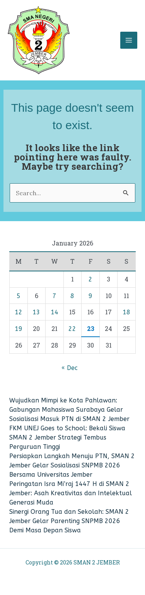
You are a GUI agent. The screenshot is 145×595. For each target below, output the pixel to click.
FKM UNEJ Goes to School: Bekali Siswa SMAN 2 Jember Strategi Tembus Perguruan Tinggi (67, 437)
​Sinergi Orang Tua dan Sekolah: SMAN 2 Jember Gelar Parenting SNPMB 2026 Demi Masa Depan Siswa (69, 521)
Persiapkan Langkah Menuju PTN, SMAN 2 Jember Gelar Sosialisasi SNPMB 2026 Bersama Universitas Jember (72, 465)
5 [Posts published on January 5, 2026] (18, 296)
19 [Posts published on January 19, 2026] (18, 328)
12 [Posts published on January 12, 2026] (18, 312)
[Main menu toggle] (128, 40)
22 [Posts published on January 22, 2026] (72, 328)
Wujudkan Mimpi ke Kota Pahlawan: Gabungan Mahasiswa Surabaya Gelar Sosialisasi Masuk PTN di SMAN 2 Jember (69, 410)
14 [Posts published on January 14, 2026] (54, 312)
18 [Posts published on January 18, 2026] (126, 312)
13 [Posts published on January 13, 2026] (36, 312)
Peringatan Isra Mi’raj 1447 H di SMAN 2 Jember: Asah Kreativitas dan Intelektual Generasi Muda (70, 493)
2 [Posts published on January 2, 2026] (90, 279)
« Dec (69, 368)
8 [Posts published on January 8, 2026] (72, 296)
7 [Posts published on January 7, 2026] (54, 296)
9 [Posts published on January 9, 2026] (90, 296)
